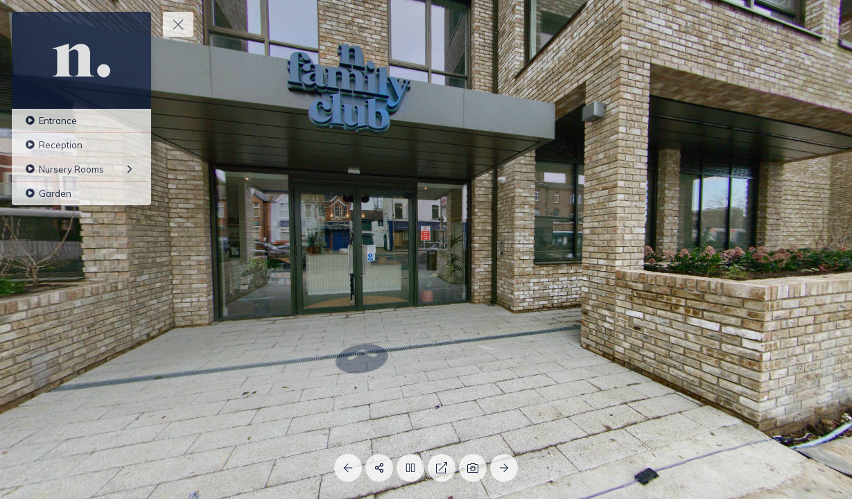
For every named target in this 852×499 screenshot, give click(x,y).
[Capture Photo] (473, 468)
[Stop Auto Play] (410, 468)
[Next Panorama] (504, 468)
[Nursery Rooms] (81, 169)
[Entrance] (81, 120)
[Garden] (81, 193)
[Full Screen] (441, 468)
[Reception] (81, 145)
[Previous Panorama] (348, 468)
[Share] (379, 468)
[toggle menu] (178, 24)
